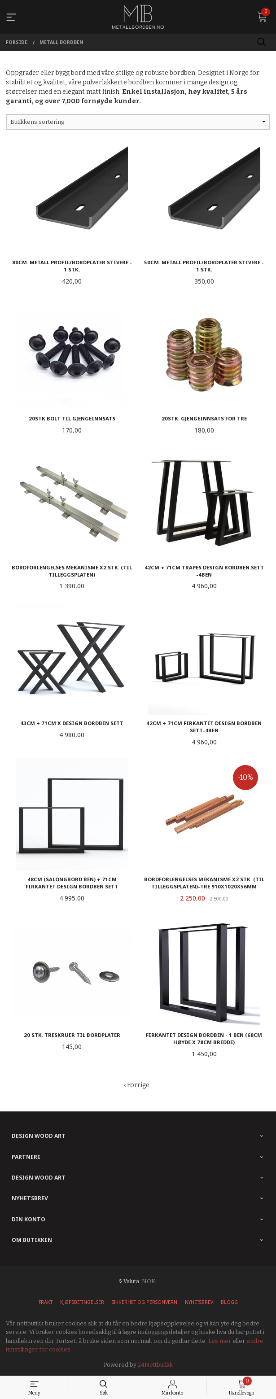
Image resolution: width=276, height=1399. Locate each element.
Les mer (219, 1341)
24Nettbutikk (155, 1364)
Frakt (46, 1302)
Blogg (229, 1302)
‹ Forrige (136, 1085)
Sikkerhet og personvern (144, 1302)
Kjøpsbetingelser (82, 1302)
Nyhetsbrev (199, 1302)
